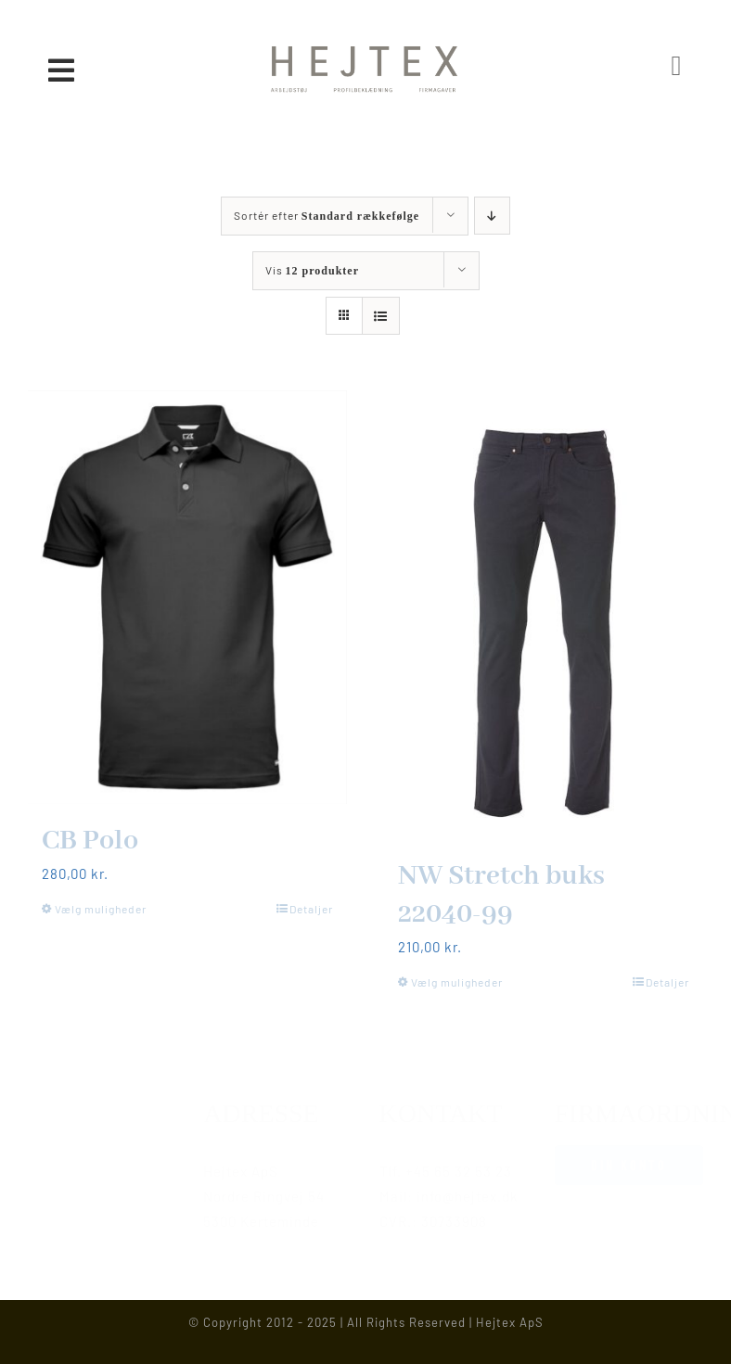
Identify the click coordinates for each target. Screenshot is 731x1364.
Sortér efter (326, 215)
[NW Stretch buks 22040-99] (543, 614)
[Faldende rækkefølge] (492, 216)
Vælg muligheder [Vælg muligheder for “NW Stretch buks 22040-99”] (457, 981)
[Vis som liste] (381, 316)
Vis (312, 269)
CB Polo (90, 841)
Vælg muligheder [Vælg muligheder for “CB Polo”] (101, 908)
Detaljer (311, 908)
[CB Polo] (187, 597)
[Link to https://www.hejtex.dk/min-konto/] (677, 66)
